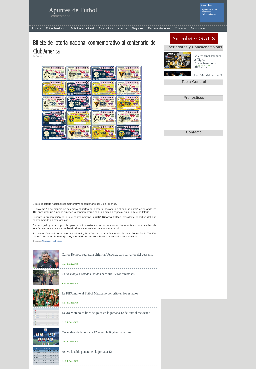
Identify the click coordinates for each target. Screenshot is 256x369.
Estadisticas (106, 28)
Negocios (137, 28)
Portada (36, 28)
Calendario (47, 241)
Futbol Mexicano (55, 28)
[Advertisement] (94, 172)
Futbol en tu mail (209, 14)
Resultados (206, 12)
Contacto (180, 28)
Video (59, 241)
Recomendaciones (159, 28)
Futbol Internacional (82, 28)
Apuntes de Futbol (209, 9)
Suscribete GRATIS (194, 38)
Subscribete (198, 28)
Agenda (122, 28)
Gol (54, 241)
